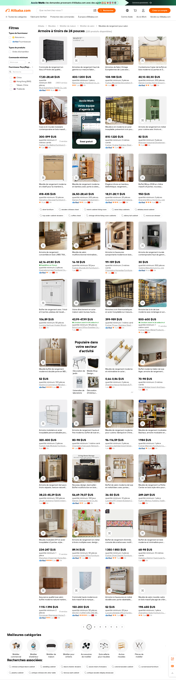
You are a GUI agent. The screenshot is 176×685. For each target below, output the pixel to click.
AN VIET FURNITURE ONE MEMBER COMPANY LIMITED (86, 613)
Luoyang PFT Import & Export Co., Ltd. (119, 500)
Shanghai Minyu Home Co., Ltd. (151, 200)
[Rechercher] (107, 10)
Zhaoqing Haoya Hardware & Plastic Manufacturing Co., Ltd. (119, 385)
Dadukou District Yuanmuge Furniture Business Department (152, 558)
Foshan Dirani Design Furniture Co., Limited (119, 555)
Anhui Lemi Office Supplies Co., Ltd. (86, 327)
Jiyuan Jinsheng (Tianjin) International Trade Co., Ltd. (53, 500)
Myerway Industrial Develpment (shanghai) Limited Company (152, 142)
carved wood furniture (148, 667)
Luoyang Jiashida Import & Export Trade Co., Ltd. (119, 446)
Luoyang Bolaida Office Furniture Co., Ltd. (119, 613)
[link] (172, 658)
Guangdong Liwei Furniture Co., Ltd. (53, 270)
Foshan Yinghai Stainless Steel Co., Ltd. (119, 145)
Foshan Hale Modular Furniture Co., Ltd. (53, 446)
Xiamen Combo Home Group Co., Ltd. (152, 83)
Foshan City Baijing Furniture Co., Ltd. (53, 145)
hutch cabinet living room (95, 209)
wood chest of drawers (96, 667)
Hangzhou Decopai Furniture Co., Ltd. (53, 200)
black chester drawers (71, 667)
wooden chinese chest (69, 209)
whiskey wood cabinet (144, 209)
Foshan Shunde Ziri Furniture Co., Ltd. (86, 268)
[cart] (136, 11)
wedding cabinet (48, 667)
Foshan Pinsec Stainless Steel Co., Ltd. (119, 325)
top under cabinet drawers (51, 216)
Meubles (52, 26)
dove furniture (46, 209)
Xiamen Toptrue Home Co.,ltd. (85, 500)
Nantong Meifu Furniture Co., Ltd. (86, 83)
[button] (95, 10)
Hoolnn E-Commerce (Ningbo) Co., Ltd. (53, 385)
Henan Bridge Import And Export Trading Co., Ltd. (152, 387)
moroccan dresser (151, 216)
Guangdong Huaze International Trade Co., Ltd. (119, 200)
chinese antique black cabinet (22, 667)
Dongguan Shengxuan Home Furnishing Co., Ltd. (53, 615)
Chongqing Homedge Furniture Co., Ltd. (119, 270)
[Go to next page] (122, 626)
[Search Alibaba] (65, 10)
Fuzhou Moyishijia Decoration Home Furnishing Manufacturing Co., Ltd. (119, 83)
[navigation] (21, 326)
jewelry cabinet (16, 673)
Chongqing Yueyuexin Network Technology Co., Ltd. (86, 446)
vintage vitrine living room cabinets (101, 216)
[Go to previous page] (83, 626)
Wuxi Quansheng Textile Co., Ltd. (53, 88)
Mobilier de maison (68, 26)
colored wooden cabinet (122, 667)
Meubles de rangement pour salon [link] (113, 26)
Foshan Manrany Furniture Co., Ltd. (152, 446)
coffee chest (74, 216)
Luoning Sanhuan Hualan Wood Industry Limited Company (53, 325)
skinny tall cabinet (129, 216)
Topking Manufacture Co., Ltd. (151, 268)
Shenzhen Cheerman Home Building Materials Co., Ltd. (53, 558)
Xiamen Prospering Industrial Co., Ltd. (86, 200)
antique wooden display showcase (98, 673)
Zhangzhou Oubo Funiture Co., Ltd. (152, 613)
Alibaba (41, 26)
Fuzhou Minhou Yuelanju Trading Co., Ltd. (152, 500)
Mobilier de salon (87, 26)
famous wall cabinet (70, 673)
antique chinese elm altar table (42, 673)
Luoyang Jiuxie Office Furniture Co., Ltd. (86, 555)
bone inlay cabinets (121, 209)
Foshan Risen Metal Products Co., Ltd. (152, 330)
